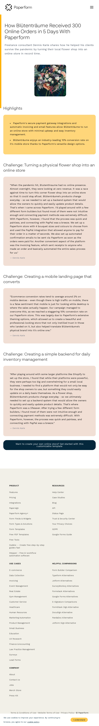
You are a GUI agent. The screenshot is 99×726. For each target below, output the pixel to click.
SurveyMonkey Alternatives (65, 586)
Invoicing (13, 581)
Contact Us (14, 680)
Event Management (18, 586)
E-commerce (15, 570)
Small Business (16, 628)
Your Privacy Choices (62, 524)
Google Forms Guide (62, 534)
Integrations (15, 503)
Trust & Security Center (63, 518)
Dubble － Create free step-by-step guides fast (26, 546)
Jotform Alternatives (62, 581)
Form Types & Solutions (20, 524)
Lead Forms (15, 660)
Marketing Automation (20, 618)
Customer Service (18, 602)
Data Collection (16, 575)
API (53, 508)
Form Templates (17, 529)
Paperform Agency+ (18, 513)
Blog (54, 503)
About (12, 674)
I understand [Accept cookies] (79, 720)
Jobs (11, 685)
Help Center (58, 492)
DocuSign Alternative (62, 612)
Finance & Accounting (19, 644)
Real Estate (14, 591)
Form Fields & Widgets (20, 518)
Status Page (58, 513)
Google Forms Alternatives (65, 596)
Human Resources (18, 612)
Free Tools (14, 540)
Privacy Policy (67, 713)
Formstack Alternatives (63, 591)
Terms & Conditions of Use (23, 713)
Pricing (12, 497)
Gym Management (18, 596)
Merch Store (15, 690)
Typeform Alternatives (63, 575)
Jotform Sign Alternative (64, 623)
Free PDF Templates (19, 534)
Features (13, 492)
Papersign (14, 508)
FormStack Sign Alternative (65, 607)
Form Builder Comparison (64, 570)
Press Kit (13, 695)
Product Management (19, 623)
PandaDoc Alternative (62, 618)
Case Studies (58, 497)
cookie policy (33, 722)
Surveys (13, 655)
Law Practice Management (22, 649)
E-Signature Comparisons (64, 602)
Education (14, 633)
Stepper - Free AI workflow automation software (22, 554)
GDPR (55, 529)
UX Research (15, 639)
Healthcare (14, 607)
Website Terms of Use (48, 713)
